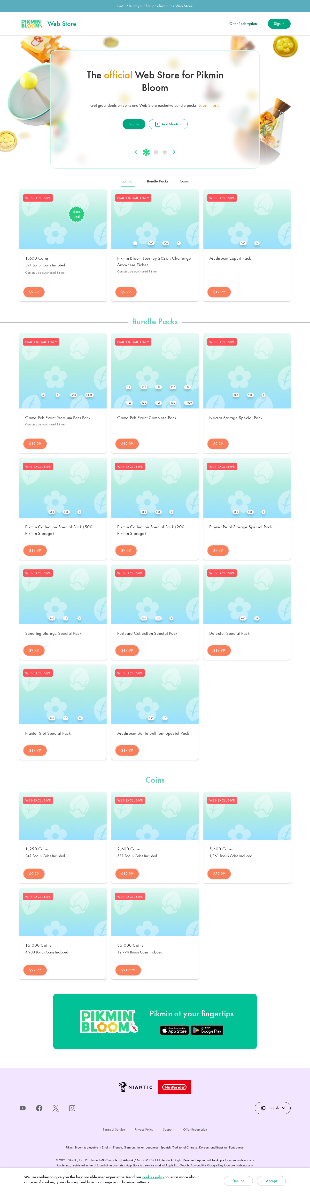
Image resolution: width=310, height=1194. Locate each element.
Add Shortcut (168, 124)
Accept (271, 1181)
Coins (184, 181)
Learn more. (209, 105)
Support (168, 1129)
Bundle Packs (157, 181)
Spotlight (128, 181)
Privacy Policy (144, 1129)
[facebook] (39, 1108)
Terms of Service (114, 1129)
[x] (55, 1108)
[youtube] (22, 1108)
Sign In (279, 23)
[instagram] (72, 1108)
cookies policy (153, 1177)
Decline (238, 1181)
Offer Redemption (243, 23)
